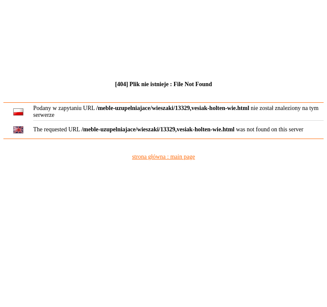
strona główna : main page (163, 157)
